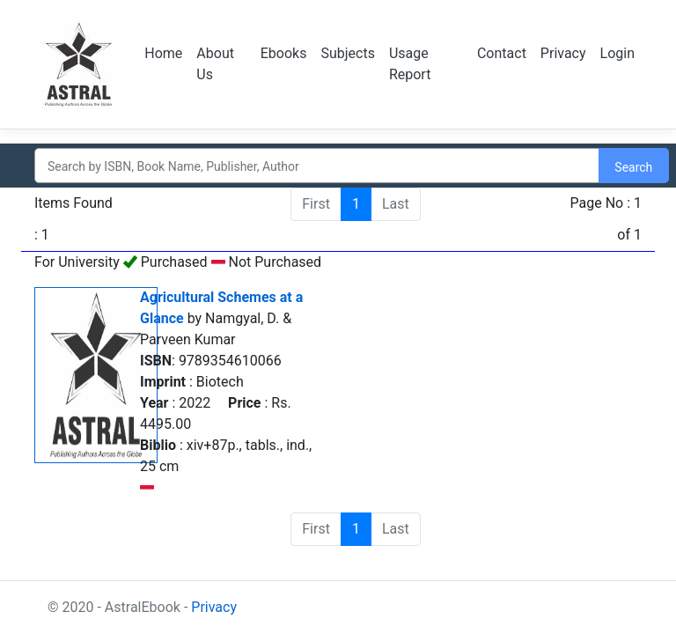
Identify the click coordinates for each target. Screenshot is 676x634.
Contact (501, 53)
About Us (215, 64)
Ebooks (284, 53)
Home (163, 53)
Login (617, 53)
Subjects (347, 53)
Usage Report (410, 64)
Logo (78, 64)
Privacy (563, 53)
